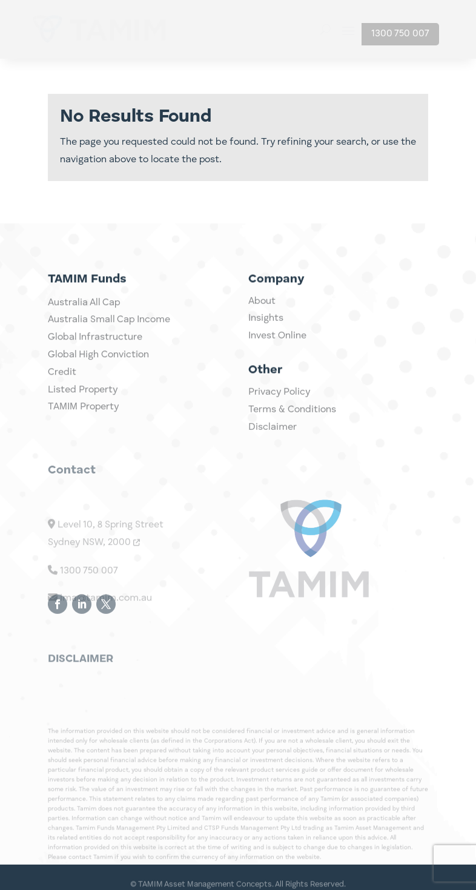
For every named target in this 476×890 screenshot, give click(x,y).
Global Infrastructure (95, 358)
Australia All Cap (84, 323)
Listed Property (82, 410)
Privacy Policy (279, 401)
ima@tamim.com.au (100, 629)
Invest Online (277, 345)
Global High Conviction (98, 376)
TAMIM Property (83, 428)
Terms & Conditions (292, 419)
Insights (265, 328)
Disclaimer (272, 436)
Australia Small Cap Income (109, 341)
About (262, 310)
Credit (62, 393)
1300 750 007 (400, 34)
